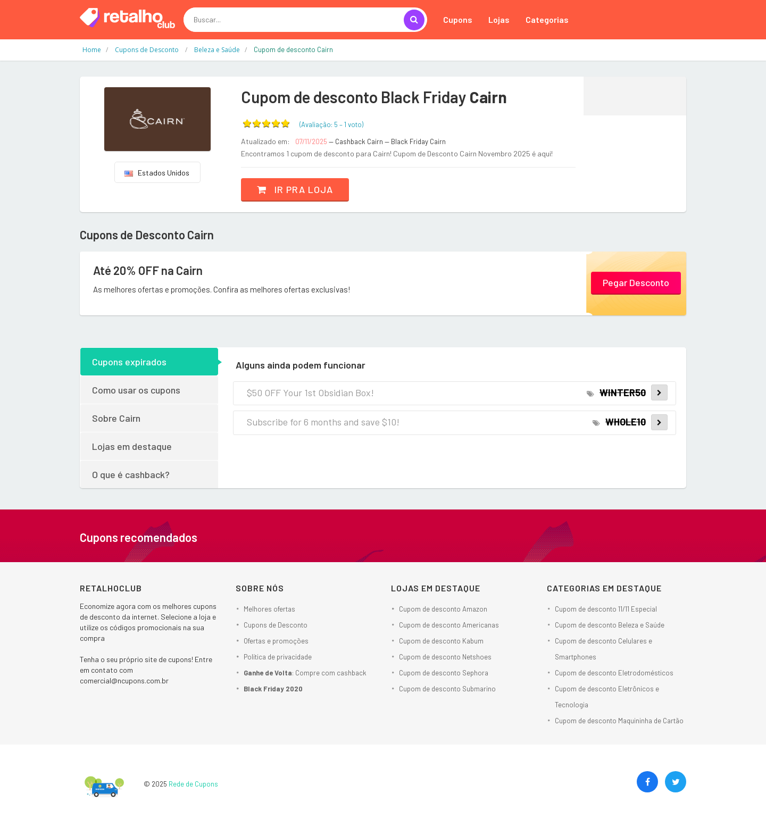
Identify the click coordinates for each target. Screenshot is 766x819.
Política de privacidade (278, 657)
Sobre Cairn (116, 418)
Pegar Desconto (636, 282)
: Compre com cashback (305, 672)
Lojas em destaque (132, 446)
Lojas (499, 19)
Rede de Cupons (193, 784)
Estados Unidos (156, 172)
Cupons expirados (129, 361)
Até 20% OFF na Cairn (148, 270)
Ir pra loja (295, 189)
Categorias (547, 19)
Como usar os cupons (136, 390)
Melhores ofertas (269, 609)
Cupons (457, 19)
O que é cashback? (131, 474)
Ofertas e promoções (276, 641)
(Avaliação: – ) (331, 124)
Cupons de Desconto (275, 625)
